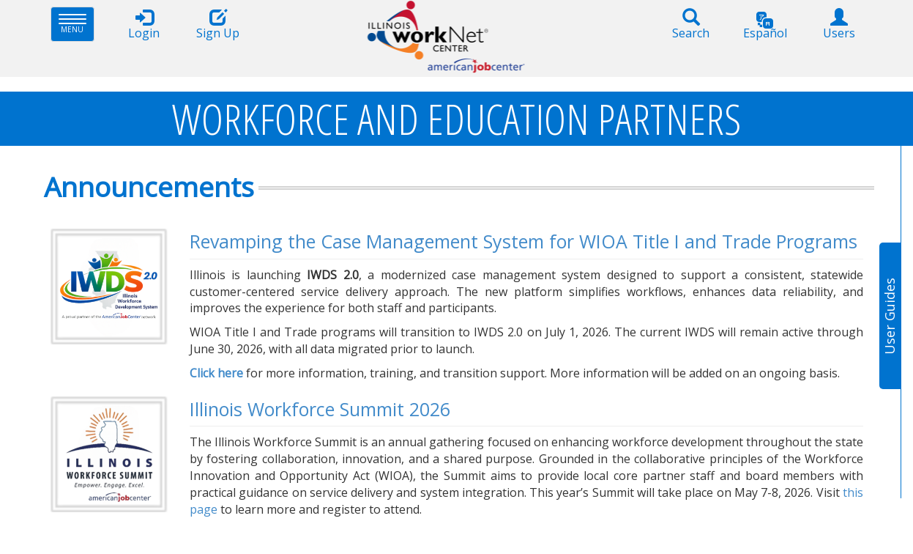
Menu (76, 23)
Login (144, 24)
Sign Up (218, 24)
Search (691, 24)
